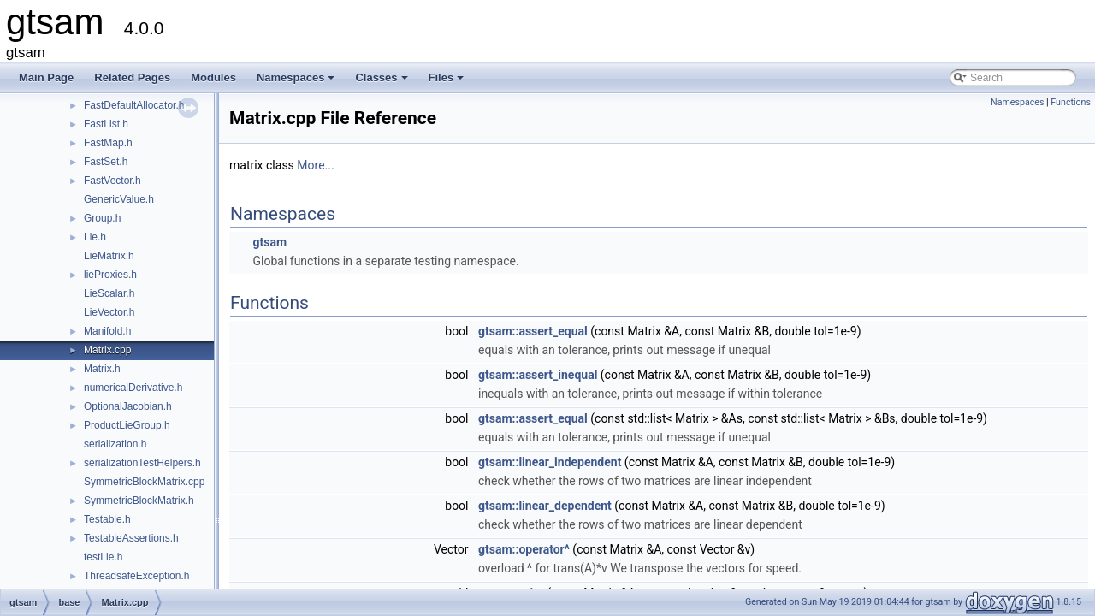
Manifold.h (107, 331)
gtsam (269, 242)
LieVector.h (109, 312)
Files (448, 82)
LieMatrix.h (109, 256)
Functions (1071, 102)
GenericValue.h (119, 199)
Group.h (102, 218)
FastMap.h (108, 143)
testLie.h (103, 557)
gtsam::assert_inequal (537, 375)
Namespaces (297, 82)
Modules (213, 77)
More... (315, 165)
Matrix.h (102, 369)
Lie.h (95, 237)
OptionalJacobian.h (128, 406)
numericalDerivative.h (133, 388)
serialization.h (115, 444)
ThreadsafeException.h (136, 576)
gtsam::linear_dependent (545, 505)
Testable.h (107, 519)
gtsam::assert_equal (533, 331)
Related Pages (132, 77)
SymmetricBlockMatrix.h (139, 500)
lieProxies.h (110, 275)
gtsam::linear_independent (549, 462)
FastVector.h (112, 181)
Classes (382, 82)
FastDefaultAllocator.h (134, 105)
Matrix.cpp (107, 350)
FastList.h (106, 124)
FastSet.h (105, 162)
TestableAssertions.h (131, 538)
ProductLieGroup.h (127, 425)
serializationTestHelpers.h (142, 463)
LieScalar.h (109, 293)
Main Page (46, 77)
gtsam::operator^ (524, 549)
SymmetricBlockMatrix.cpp (144, 482)
